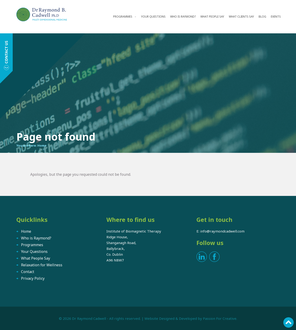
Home (41, 145)
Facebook (214, 256)
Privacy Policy (33, 278)
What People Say (212, 17)
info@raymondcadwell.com (222, 231)
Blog (262, 17)
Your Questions (153, 17)
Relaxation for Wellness (41, 264)
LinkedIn (201, 256)
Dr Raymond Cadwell (89, 318)
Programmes (122, 17)
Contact (27, 271)
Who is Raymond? (183, 17)
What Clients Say (241, 17)
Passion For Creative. (220, 318)
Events (276, 17)
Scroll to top (288, 322)
